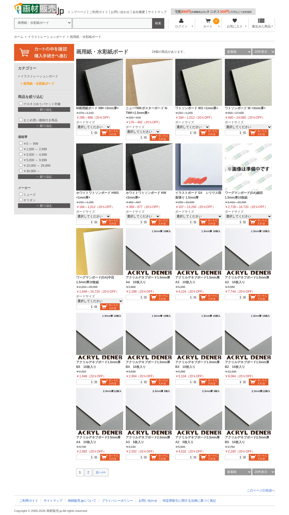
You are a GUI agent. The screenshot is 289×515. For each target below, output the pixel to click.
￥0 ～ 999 (30, 144)
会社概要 (139, 12)
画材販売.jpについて (82, 500)
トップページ (77, 12)
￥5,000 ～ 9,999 (35, 160)
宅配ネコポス (213, 12)
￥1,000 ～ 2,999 (35, 149)
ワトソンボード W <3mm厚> (245, 108)
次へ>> (101, 472)
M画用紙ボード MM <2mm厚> (97, 108)
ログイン (181, 23)
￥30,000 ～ (32, 171)
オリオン (29, 200)
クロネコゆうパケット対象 (42, 104)
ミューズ (29, 194)
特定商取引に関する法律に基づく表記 (189, 500)
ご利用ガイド (98, 12)
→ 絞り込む (44, 109)
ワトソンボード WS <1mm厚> (196, 108)
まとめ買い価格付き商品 (40, 120)
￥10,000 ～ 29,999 (36, 165)
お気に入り (234, 23)
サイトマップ (157, 12)
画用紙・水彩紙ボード (39, 83)
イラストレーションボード (46, 37)
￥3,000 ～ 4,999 (35, 155)
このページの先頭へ (261, 490)
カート (208, 23)
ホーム (18, 37)
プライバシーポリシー (117, 500)
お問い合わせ (120, 12)
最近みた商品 (261, 23)
